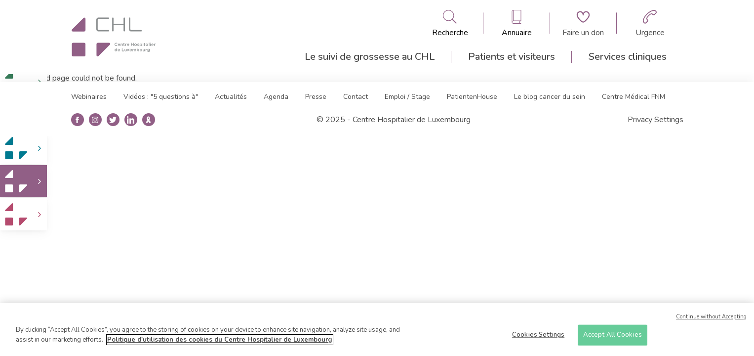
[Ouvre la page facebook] (77, 120)
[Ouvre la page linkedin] (130, 120)
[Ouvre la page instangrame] (95, 120)
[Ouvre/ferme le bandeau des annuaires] (517, 23)
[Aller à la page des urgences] (650, 23)
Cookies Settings (538, 338)
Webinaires (89, 96)
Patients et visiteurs (511, 56)
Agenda (276, 96)
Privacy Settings (655, 120)
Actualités (231, 96)
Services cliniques (628, 56)
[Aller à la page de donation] (583, 23)
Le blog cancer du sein (549, 96)
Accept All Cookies (612, 338)
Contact (355, 96)
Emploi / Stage (407, 96)
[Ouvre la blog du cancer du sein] (148, 120)
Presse (315, 96)
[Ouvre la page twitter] (113, 120)
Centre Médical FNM (633, 96)
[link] (23, 148)
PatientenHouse (472, 96)
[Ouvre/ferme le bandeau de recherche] (450, 23)
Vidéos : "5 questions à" (160, 96)
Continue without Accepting (711, 320)
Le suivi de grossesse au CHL (370, 56)
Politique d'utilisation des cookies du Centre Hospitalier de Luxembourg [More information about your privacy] (219, 343)
